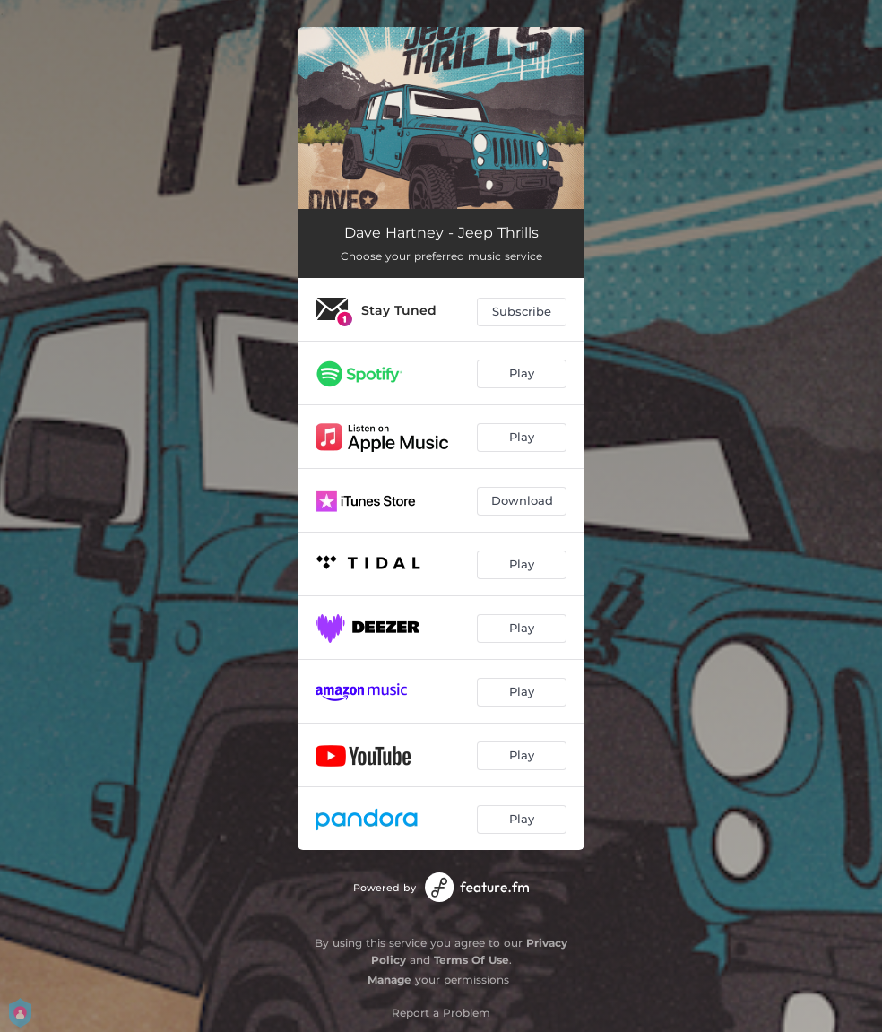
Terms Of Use (471, 960)
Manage (389, 979)
